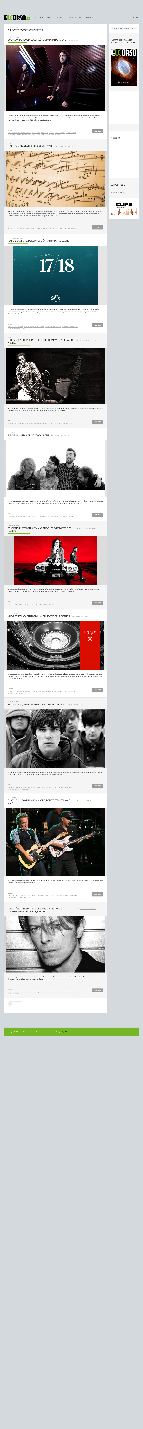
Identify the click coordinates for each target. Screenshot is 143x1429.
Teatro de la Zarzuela (67, 691)
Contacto (90, 17)
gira (28, 423)
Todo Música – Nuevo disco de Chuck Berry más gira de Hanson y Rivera (41, 341)
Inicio (9, 27)
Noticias (50, 17)
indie (25, 787)
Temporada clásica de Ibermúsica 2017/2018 (30, 146)
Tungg (57, 135)
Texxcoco (50, 135)
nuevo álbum (63, 423)
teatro (56, 691)
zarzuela (23, 328)
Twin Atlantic (51, 604)
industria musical (45, 992)
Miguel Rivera (53, 423)
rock (70, 423)
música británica (52, 787)
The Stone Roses (23, 789)
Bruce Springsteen (23, 895)
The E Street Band (24, 897)
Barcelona (11, 895)
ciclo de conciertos (15, 133)
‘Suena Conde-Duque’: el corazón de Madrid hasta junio (37, 39)
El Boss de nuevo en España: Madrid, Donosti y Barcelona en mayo (39, 801)
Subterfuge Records (24, 135)
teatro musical (13, 328)
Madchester (41, 787)
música (10, 994)
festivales (31, 604)
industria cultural (34, 691)
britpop (10, 787)
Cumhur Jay (36, 133)
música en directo (49, 228)
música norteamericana (67, 895)
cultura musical (38, 327)
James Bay (55, 992)
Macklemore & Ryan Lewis (69, 992)
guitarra (34, 423)
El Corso (74, 40)
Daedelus (44, 133)
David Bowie (28, 992)
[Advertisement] (71, 6)
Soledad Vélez (71, 133)
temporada (11, 693)
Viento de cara (69, 516)
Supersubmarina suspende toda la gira (28, 435)
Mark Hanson (42, 423)
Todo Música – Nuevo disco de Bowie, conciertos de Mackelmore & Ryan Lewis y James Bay (35, 910)
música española (45, 516)
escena (24, 691)
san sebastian (12, 897)
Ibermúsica (21, 228)
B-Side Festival (13, 604)
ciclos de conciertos (15, 327)
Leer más (97, 131)
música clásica (36, 228)
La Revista (59, 17)
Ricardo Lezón (60, 133)
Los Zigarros (41, 604)
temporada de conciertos (65, 228)
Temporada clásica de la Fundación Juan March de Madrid (38, 240)
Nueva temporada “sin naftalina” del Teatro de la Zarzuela (39, 616)
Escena (10, 688)
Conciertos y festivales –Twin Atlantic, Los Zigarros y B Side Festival (39, 529)
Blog (81, 17)
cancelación (20, 516)
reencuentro (63, 787)
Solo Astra (11, 135)
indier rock (32, 787)
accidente (11, 516)
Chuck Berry (12, 423)
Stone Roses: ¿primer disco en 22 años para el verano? (36, 704)
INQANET (64, 1032)
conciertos (27, 133)
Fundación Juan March (53, 327)
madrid (51, 133)
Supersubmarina (57, 516)
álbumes (11, 992)
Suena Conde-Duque (39, 135)
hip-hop (35, 992)
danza (19, 691)
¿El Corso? (39, 17)
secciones (71, 17)
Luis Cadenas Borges (65, 146)
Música (10, 130)
